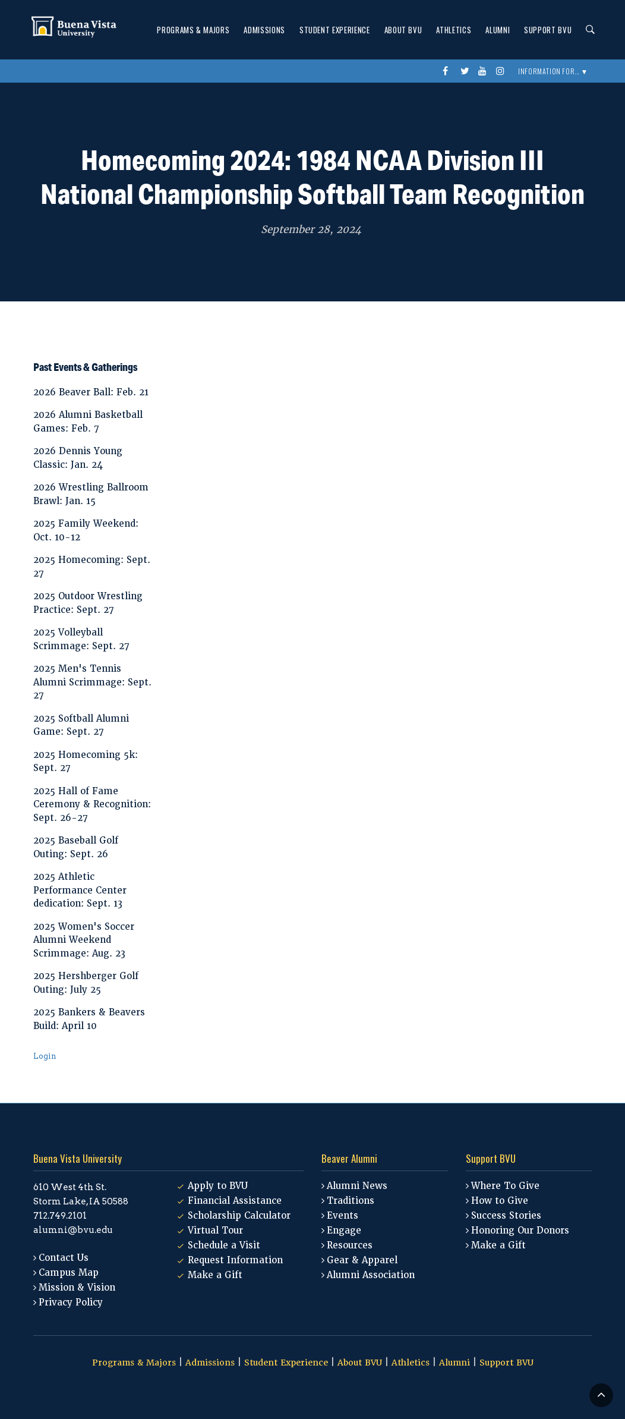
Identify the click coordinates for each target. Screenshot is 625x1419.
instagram (502, 71)
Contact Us (64, 1258)
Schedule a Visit (224, 1245)
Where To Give (505, 1186)
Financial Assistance (235, 1201)
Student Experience (334, 30)
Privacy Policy (71, 1302)
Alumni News (357, 1186)
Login (44, 1056)
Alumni (497, 30)
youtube (484, 71)
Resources (350, 1245)
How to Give (499, 1201)
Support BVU (548, 30)
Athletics (453, 30)
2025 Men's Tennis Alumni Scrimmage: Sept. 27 (92, 682)
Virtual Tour (215, 1230)
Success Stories (506, 1216)
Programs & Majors (193, 30)
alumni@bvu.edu (73, 1230)
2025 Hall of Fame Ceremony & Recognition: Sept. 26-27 (92, 804)
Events (342, 1216)
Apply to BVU (218, 1186)
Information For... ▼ (553, 71)
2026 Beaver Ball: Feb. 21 (91, 392)
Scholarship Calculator (239, 1216)
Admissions (264, 30)
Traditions (350, 1201)
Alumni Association (371, 1275)
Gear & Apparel (362, 1260)
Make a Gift (215, 1275)
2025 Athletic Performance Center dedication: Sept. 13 (80, 890)
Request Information (235, 1260)
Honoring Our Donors (520, 1230)
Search (587, 29)
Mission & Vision (77, 1288)
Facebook (448, 71)
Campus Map (69, 1273)
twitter (466, 71)
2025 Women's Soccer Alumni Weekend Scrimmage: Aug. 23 (83, 940)
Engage (344, 1230)
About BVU (403, 30)
